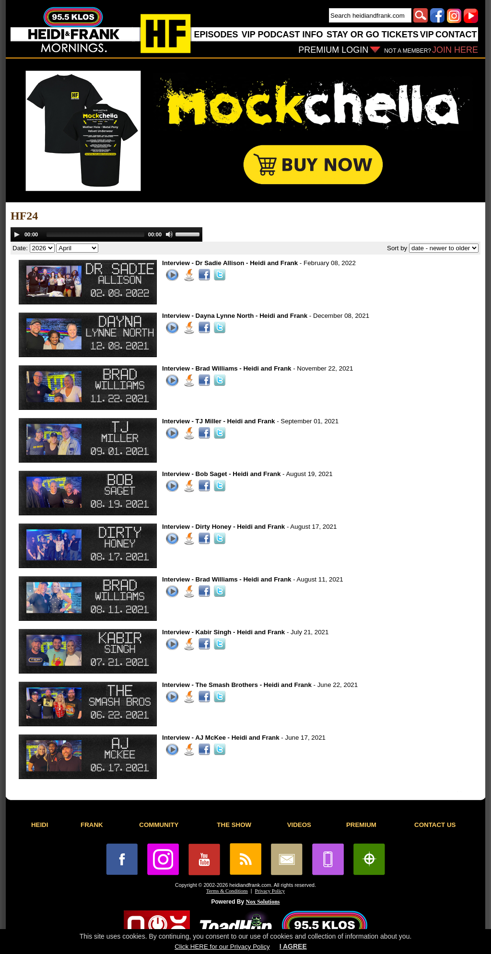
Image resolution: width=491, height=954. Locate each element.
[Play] (17, 234)
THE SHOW (234, 824)
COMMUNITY (158, 824)
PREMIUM (361, 824)
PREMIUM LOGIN (333, 50)
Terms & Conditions (227, 891)
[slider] (95, 234)
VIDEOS (299, 824)
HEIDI (39, 824)
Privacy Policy (270, 891)
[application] (106, 234)
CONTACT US (435, 824)
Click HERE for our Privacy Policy (222, 946)
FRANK (92, 824)
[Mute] (169, 234)
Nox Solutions (263, 901)
